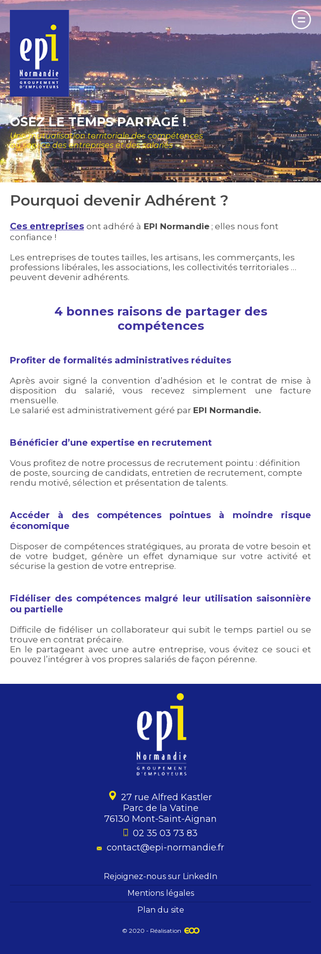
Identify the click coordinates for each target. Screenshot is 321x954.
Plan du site (160, 910)
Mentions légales (160, 893)
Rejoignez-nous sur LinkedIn (160, 876)
